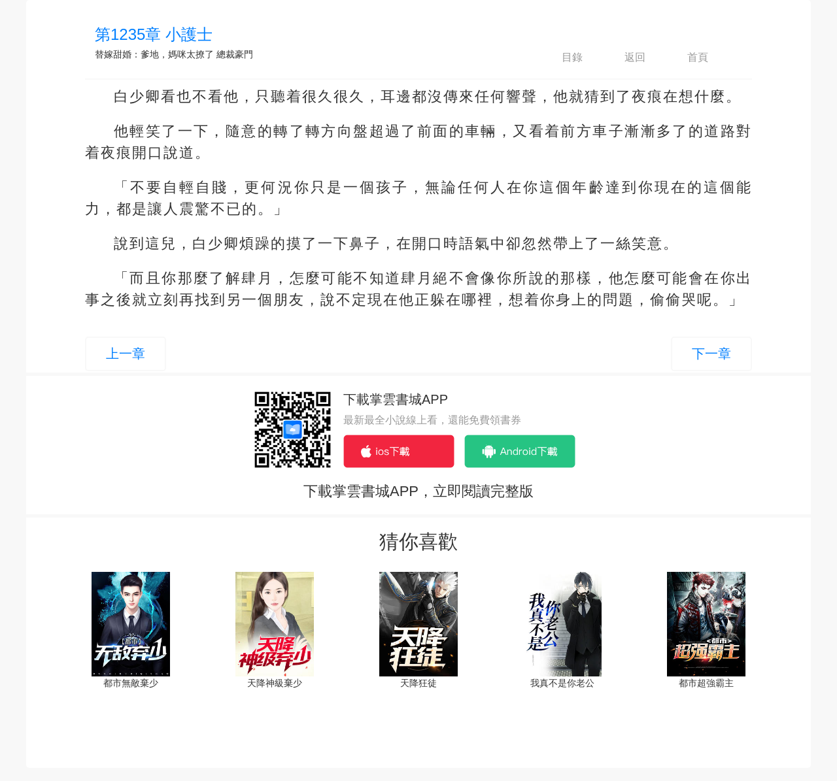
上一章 (125, 353)
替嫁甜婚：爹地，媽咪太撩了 (154, 54)
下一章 (711, 353)
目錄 (561, 57)
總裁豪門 (234, 54)
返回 (623, 57)
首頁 (686, 57)
